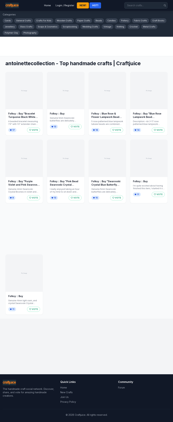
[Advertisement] (86, 46)
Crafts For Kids (43, 20)
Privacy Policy (68, 401)
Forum (121, 387)
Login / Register (65, 5)
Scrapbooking (70, 26)
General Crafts (23, 20)
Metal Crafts (149, 26)
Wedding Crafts (90, 26)
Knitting (120, 26)
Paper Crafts (83, 20)
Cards (8, 20)
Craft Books (158, 20)
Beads (99, 20)
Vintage (107, 26)
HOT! (95, 5)
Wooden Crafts (64, 20)
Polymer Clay (11, 32)
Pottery (125, 20)
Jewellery (10, 26)
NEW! (83, 5)
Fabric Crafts (140, 20)
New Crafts (66, 392)
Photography (29, 32)
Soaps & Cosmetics (47, 26)
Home (47, 5)
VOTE (33, 130)
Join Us (64, 397)
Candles (111, 20)
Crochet (134, 26)
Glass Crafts (26, 26)
